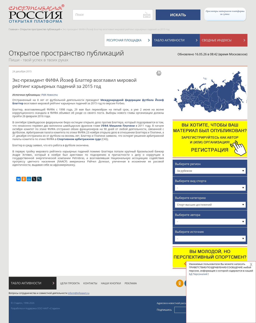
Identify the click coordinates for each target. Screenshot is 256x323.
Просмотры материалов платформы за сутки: (225, 12)
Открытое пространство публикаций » (41, 29)
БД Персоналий (198, 274)
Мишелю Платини (122, 125)
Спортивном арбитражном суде (79, 139)
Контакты (90, 283)
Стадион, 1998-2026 (24, 303)
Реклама (131, 283)
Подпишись (164, 309)
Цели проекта (70, 283)
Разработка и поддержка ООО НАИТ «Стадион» (35, 308)
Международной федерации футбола (127, 100)
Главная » (14, 29)
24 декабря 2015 (22, 71)
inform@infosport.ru (78, 293)
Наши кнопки (111, 283)
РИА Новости (49, 94)
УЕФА (104, 125)
